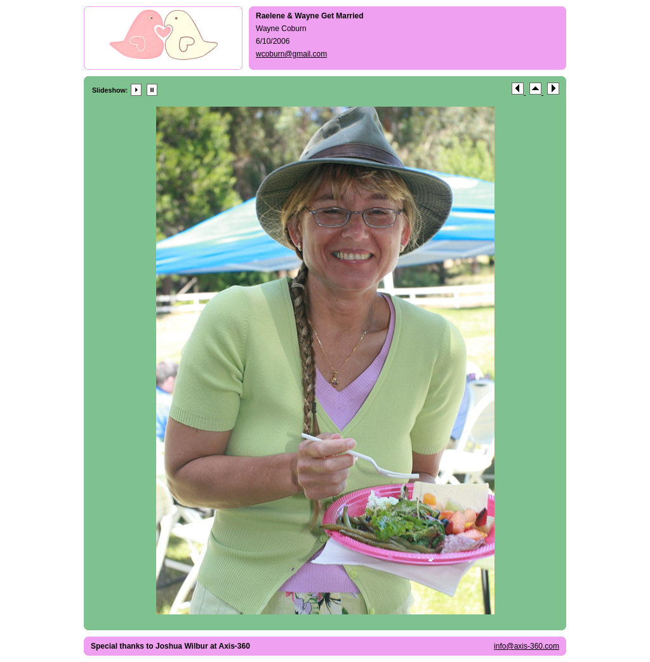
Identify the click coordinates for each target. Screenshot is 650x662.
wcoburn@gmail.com (291, 54)
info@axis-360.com (526, 646)
